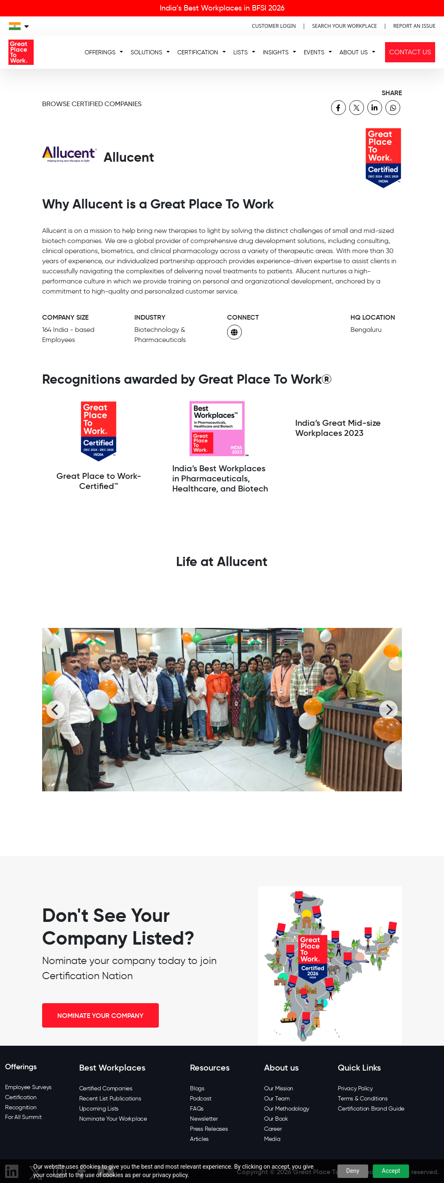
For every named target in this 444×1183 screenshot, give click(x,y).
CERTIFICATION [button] (197, 52)
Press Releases (209, 1128)
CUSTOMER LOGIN (274, 25)
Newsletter (204, 1118)
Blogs (197, 1088)
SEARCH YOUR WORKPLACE (344, 25)
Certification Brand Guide (371, 1108)
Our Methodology (286, 1108)
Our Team (277, 1098)
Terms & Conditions (363, 1098)
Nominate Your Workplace (113, 1118)
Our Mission (278, 1088)
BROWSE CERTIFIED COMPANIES (92, 104)
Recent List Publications (110, 1098)
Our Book (276, 1118)
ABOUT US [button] (354, 52)
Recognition (20, 1107)
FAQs (196, 1108)
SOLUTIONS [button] (146, 52)
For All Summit (23, 1117)
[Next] (388, 709)
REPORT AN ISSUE (414, 25)
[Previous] (55, 709)
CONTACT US (410, 52)
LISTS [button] (240, 52)
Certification (21, 1097)
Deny (352, 1170)
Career (273, 1128)
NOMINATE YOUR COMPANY (100, 1015)
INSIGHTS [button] (276, 52)
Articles (199, 1139)
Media (272, 1139)
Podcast (200, 1098)
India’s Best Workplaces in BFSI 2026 (222, 8)
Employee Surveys (28, 1087)
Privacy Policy (355, 1088)
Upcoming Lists (99, 1108)
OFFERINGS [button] (100, 52)
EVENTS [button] (314, 52)
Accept (391, 1170)
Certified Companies (105, 1088)
